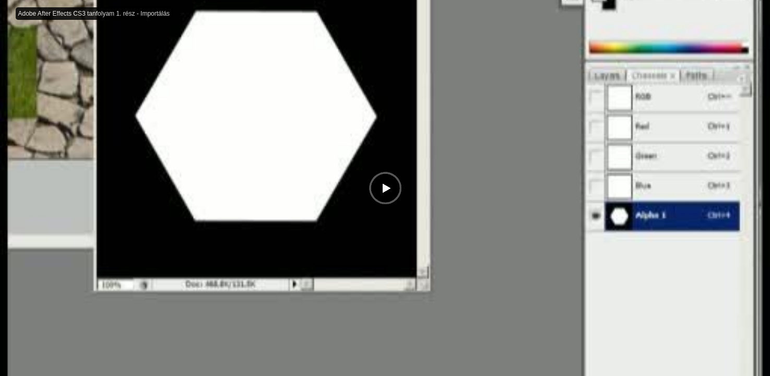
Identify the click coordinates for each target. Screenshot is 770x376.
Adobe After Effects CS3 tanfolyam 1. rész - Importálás (94, 13)
